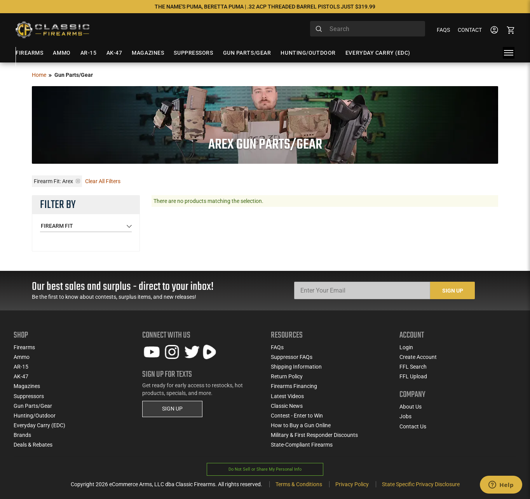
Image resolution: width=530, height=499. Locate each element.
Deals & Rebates (33, 445)
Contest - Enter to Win (297, 415)
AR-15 (21, 367)
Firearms (24, 347)
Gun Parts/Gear (33, 406)
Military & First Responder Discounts (314, 435)
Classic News (287, 406)
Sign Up (452, 291)
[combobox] (367, 28)
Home (39, 75)
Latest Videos (287, 396)
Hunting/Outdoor (35, 415)
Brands (22, 435)
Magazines (27, 386)
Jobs (405, 416)
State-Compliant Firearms (302, 445)
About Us (410, 407)
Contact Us (412, 426)
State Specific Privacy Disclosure (421, 484)
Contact (470, 30)
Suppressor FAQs (291, 357)
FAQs (443, 30)
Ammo (22, 357)
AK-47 (21, 376)
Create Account (418, 357)
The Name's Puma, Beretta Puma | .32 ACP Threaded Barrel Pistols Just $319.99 (265, 6)
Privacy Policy (352, 484)
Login (406, 347)
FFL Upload (413, 376)
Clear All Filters (102, 181)
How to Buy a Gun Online (301, 425)
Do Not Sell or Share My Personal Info (265, 469)
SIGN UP (172, 408)
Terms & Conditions (298, 484)
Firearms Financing (294, 386)
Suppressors (29, 396)
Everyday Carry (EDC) (39, 425)
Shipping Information (296, 367)
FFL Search (413, 367)
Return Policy (287, 376)
